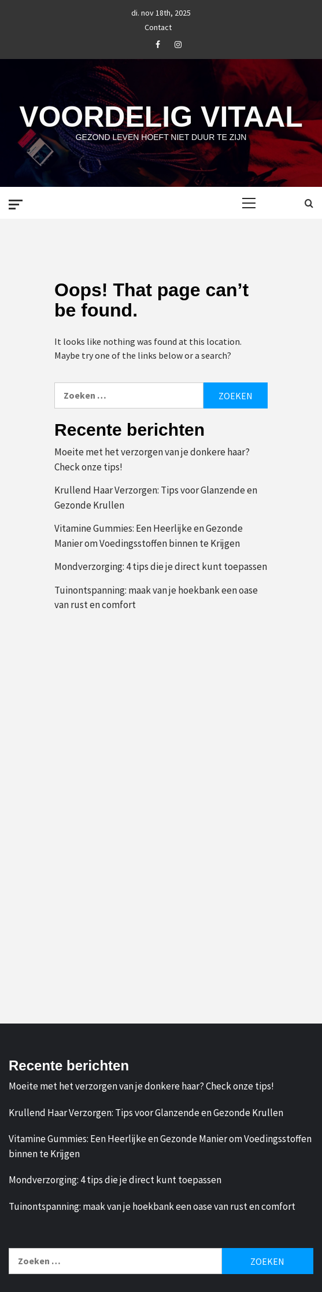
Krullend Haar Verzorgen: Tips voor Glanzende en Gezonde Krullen (155, 497)
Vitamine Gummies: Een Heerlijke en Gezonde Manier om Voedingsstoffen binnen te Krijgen (148, 536)
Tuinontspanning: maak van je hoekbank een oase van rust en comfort (156, 598)
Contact (158, 25)
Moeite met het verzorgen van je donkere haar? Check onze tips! (152, 459)
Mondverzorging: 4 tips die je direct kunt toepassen (160, 566)
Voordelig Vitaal (161, 117)
